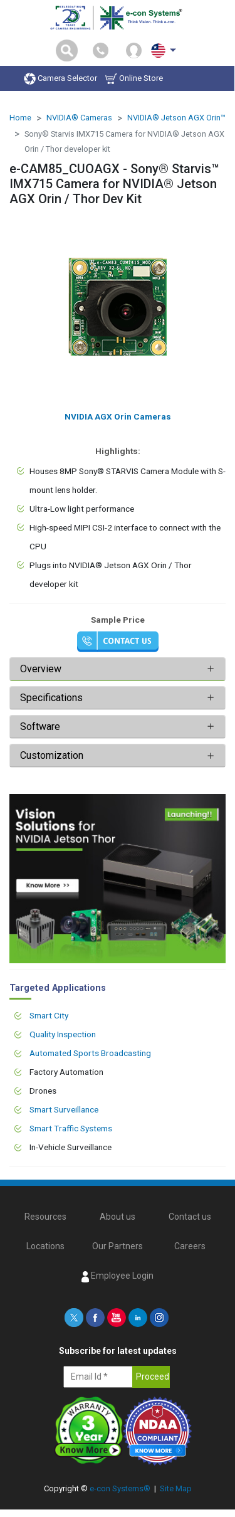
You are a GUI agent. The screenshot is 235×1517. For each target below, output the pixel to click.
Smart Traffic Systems (70, 1128)
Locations (45, 1246)
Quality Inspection (62, 1034)
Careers (190, 1246)
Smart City (48, 1015)
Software (40, 726)
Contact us (190, 1217)
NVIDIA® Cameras (79, 117)
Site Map (176, 1488)
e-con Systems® (120, 1488)
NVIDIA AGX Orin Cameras (118, 416)
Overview (40, 669)
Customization (51, 755)
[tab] (117, 669)
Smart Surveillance (63, 1109)
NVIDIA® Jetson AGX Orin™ (176, 117)
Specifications (52, 698)
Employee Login (117, 1276)
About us (117, 1217)
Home (20, 117)
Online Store (134, 79)
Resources (45, 1217)
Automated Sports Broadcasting (90, 1053)
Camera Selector (60, 79)
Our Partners (117, 1246)
